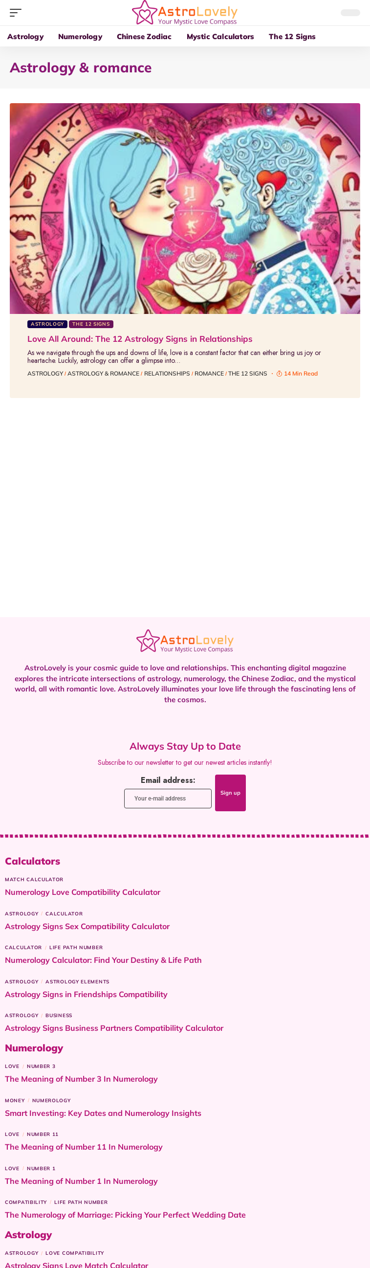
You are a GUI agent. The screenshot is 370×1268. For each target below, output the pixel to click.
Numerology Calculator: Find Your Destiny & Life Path (103, 960)
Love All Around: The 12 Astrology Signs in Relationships (140, 339)
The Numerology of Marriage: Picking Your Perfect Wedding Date (125, 1215)
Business (58, 1015)
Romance (209, 373)
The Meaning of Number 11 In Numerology (84, 1147)
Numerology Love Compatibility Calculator (82, 892)
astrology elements (77, 982)
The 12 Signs (90, 324)
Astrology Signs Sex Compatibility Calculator (87, 926)
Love (12, 1066)
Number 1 (41, 1168)
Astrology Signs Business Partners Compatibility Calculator (114, 1028)
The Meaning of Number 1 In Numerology (81, 1181)
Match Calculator (34, 879)
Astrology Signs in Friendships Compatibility (86, 994)
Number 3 (41, 1066)
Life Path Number (76, 947)
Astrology (47, 324)
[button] (18, 13)
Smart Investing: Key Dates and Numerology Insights (103, 1113)
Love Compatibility (74, 1253)
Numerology (51, 1100)
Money (15, 1100)
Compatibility (26, 1202)
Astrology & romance (103, 373)
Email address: (168, 791)
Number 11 (43, 1134)
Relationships (167, 373)
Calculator (64, 914)
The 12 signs (247, 373)
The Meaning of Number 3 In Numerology (81, 1079)
